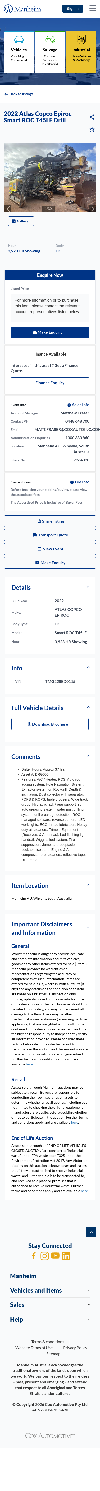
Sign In (73, 9)
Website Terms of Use (34, 1347)
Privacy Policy (75, 1347)
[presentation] (7, 208)
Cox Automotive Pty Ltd (66, 1404)
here (29, 1064)
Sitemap (53, 1353)
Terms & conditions (47, 1341)
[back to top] (91, 1232)
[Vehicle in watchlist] (92, 130)
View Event (53, 548)
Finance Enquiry (50, 382)
